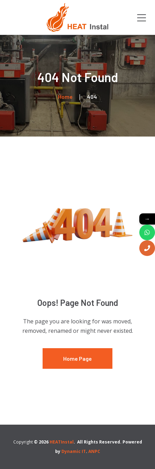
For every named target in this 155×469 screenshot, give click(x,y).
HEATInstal (62, 442)
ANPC (94, 451)
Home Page (77, 358)
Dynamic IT (73, 451)
